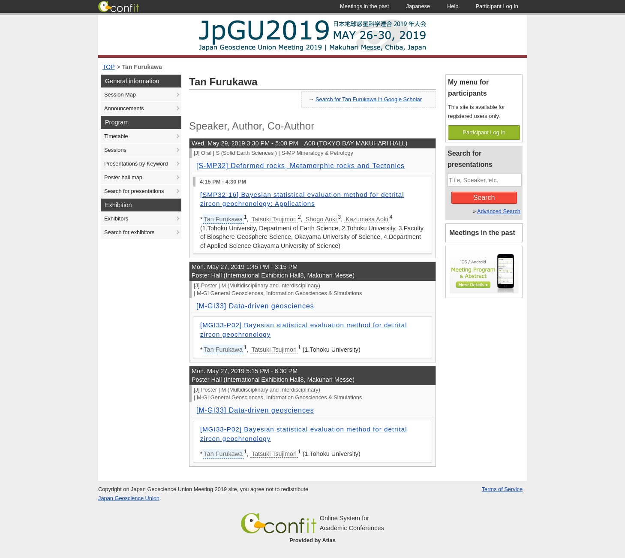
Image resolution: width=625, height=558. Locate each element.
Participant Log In (484, 132)
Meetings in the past (482, 232)
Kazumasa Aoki (367, 219)
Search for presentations (134, 191)
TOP (108, 66)
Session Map (120, 94)
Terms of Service (502, 489)
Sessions (115, 150)
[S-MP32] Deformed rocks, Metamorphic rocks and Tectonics (300, 165)
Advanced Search (498, 211)
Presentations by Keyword (136, 163)
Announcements (124, 108)
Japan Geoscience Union (128, 498)
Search (484, 197)
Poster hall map (123, 177)
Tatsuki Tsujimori (274, 219)
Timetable (116, 136)
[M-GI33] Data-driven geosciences (255, 306)
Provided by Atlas (312, 540)
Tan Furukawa (142, 66)
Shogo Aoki (321, 219)
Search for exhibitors (129, 232)
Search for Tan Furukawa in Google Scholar (369, 99)
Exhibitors (116, 218)
